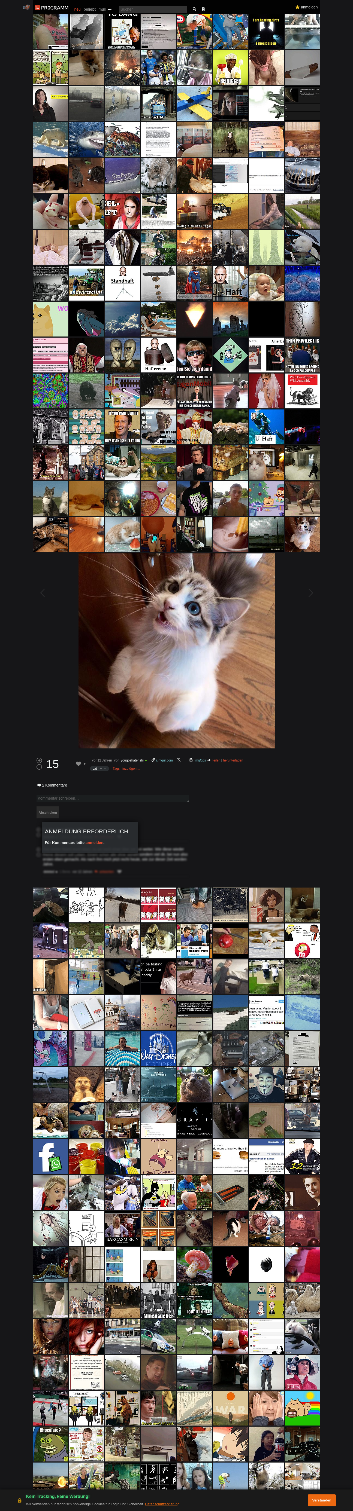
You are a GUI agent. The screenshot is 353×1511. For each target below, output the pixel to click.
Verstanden (321, 1500)
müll (102, 9)
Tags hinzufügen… (126, 768)
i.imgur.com (164, 760)
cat (95, 768)
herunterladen (233, 760)
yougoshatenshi (132, 760)
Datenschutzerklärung (162, 1504)
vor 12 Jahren (102, 760)
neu (77, 9)
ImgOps (200, 760)
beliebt (90, 9)
